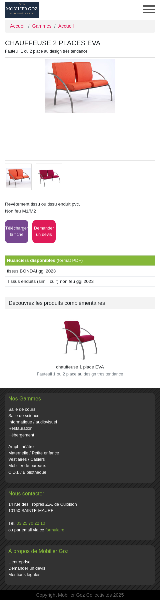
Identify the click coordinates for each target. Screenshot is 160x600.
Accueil (17, 26)
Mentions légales (24, 574)
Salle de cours (21, 409)
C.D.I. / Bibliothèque (27, 472)
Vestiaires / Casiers (26, 459)
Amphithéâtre (21, 446)
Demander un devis (26, 568)
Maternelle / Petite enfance (33, 452)
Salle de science (23, 415)
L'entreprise (19, 561)
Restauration (20, 428)
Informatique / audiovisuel (32, 421)
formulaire (54, 529)
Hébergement (21, 434)
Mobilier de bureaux (27, 465)
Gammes (41, 26)
